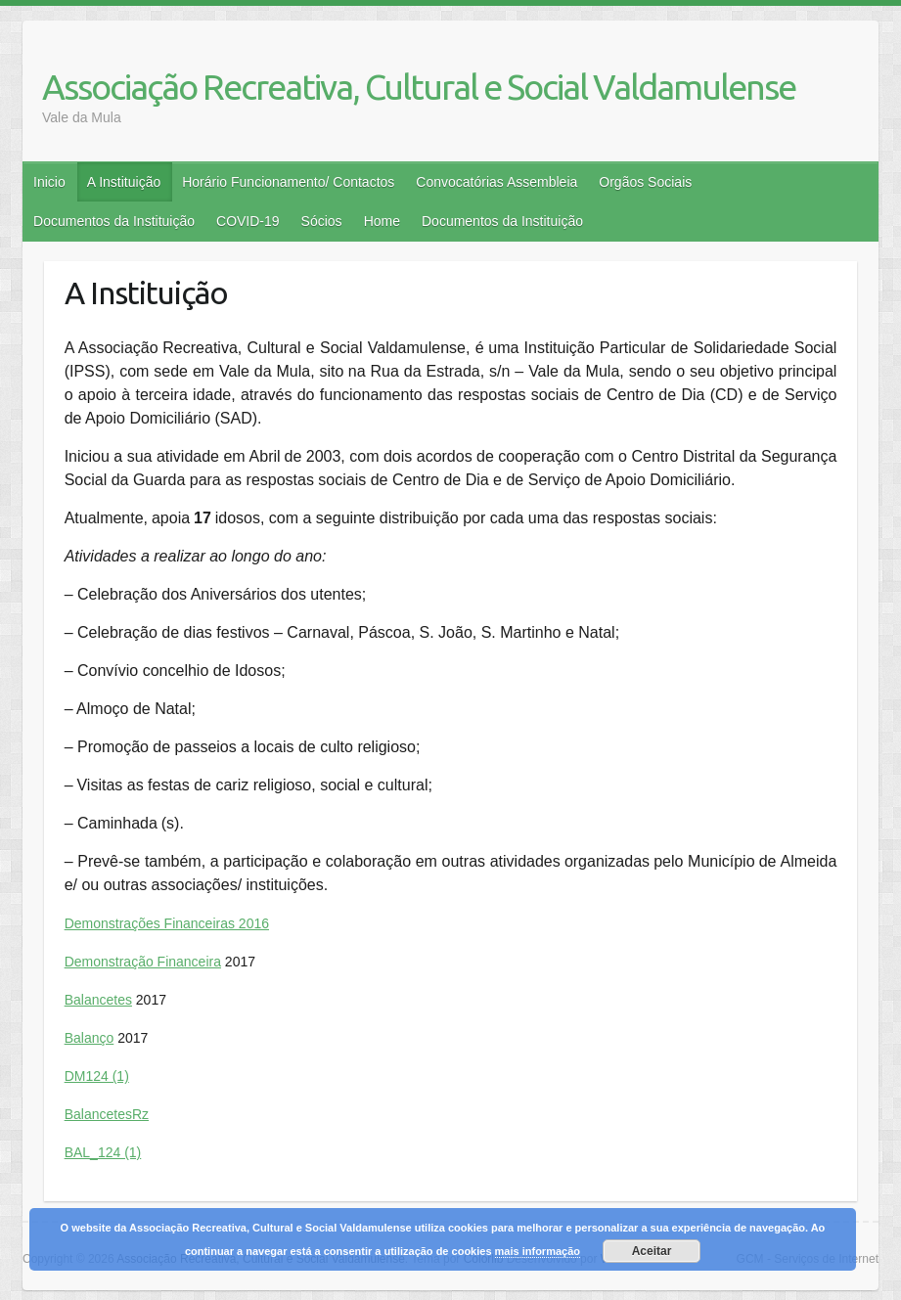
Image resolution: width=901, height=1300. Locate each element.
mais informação (537, 1251)
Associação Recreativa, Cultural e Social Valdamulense (418, 87)
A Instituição (124, 182)
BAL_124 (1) (103, 1152)
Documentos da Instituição (114, 221)
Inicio (49, 182)
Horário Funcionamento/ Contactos (288, 182)
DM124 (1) (97, 1076)
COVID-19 (248, 221)
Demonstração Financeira (143, 961)
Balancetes (98, 1000)
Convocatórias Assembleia (496, 182)
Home (382, 221)
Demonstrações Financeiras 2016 (167, 923)
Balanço (89, 1038)
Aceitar (652, 1251)
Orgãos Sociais (645, 182)
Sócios (321, 221)
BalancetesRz (107, 1114)
